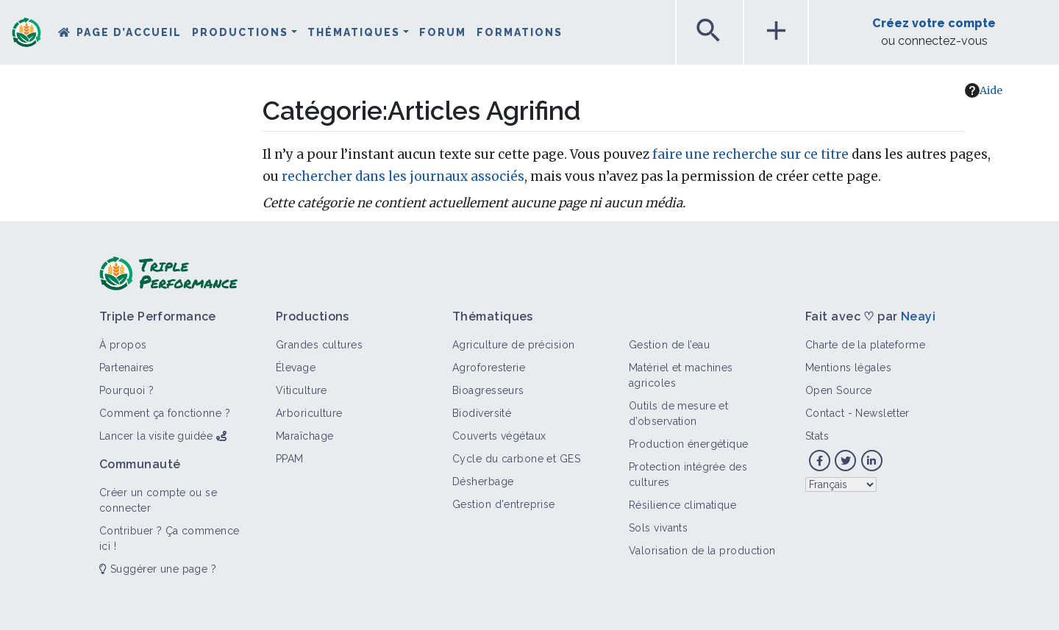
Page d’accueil (129, 32)
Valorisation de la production (702, 550)
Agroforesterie (488, 367)
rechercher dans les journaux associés (403, 176)
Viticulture (301, 390)
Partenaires (126, 367)
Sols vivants (658, 528)
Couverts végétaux (499, 436)
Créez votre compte (934, 23)
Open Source (838, 390)
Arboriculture (309, 413)
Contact (824, 413)
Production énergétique (689, 444)
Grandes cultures (319, 345)
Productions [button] (240, 32)
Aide (983, 90)
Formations (520, 32)
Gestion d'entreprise (503, 504)
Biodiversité (481, 413)
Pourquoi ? (126, 390)
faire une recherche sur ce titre (750, 154)
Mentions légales (848, 367)
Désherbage (482, 481)
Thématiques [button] (353, 32)
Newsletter (882, 413)
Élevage (295, 367)
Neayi (918, 316)
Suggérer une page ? (157, 569)
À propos (123, 345)
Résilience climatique (682, 505)
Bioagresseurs (488, 390)
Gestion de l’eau (669, 345)
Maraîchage (304, 436)
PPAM (290, 459)
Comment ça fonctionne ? (164, 413)
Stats (817, 436)
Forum (442, 32)
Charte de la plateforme (865, 345)
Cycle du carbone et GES (516, 459)
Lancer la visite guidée (156, 436)
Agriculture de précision (513, 345)
